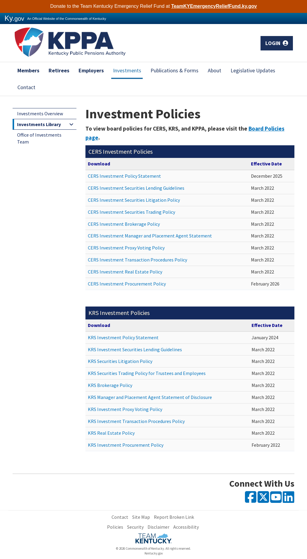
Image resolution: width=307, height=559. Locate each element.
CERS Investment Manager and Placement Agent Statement (150, 236)
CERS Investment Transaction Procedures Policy (137, 260)
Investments (127, 70)
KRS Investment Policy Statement (123, 337)
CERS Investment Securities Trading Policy (131, 212)
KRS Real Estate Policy (111, 433)
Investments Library (39, 124)
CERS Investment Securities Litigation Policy (134, 200)
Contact (26, 87)
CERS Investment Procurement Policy (127, 284)
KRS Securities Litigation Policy (120, 361)
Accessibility (186, 527)
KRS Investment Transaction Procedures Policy (136, 421)
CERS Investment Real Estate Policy (125, 272)
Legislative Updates (253, 70)
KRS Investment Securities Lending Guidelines (135, 349)
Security (135, 527)
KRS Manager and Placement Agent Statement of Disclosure (150, 397)
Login (276, 43)
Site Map (141, 517)
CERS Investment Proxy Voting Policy (126, 248)
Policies (115, 527)
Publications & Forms (174, 70)
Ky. (14, 18)
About (214, 70)
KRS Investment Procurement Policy (125, 445)
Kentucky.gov (154, 553)
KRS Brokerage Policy (110, 385)
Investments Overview (40, 113)
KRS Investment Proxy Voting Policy (125, 409)
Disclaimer (158, 527)
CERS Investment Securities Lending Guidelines (136, 188)
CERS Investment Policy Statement (124, 176)
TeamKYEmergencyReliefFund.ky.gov (214, 6)
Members (28, 70)
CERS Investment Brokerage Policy (124, 224)
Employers (91, 70)
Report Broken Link (174, 517)
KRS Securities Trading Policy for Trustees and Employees (147, 373)
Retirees (59, 70)
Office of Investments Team (39, 138)
